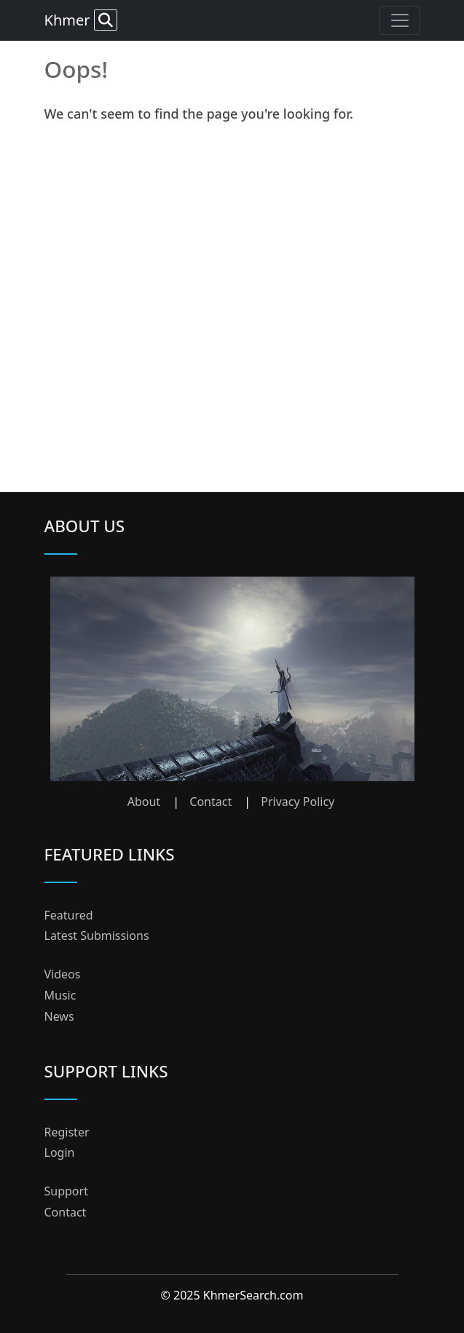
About (143, 802)
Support (66, 1191)
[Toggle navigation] (400, 20)
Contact (210, 802)
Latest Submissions (96, 935)
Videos (62, 974)
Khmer (80, 20)
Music (60, 995)
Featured (68, 915)
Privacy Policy (297, 802)
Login (59, 1152)
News (59, 1016)
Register (67, 1132)
